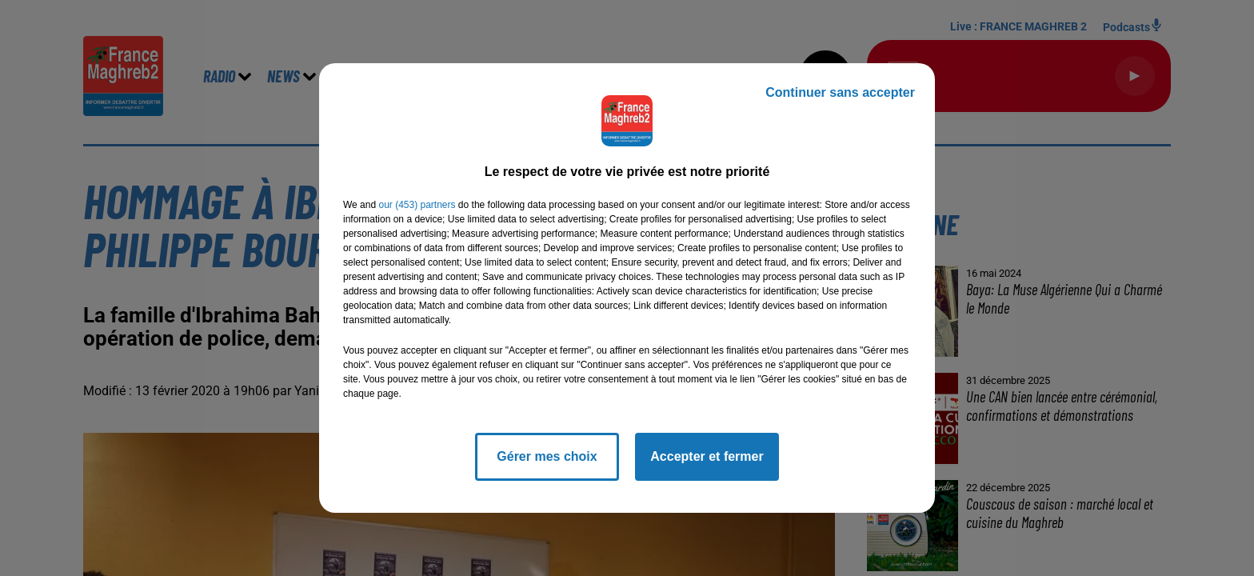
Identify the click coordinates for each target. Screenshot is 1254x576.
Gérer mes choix (547, 456)
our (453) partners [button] (416, 204)
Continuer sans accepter (840, 92)
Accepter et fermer (706, 456)
